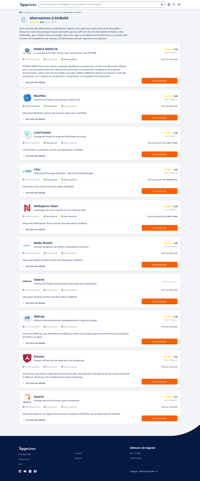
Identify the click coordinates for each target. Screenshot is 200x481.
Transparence (24, 459)
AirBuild (57, 12)
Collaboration (29, 12)
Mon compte (135, 453)
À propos (78, 453)
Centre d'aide (135, 458)
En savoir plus (159, 80)
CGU (20, 464)
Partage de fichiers (45, 12)
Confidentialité (24, 454)
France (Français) (148, 471)
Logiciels (78, 458)
